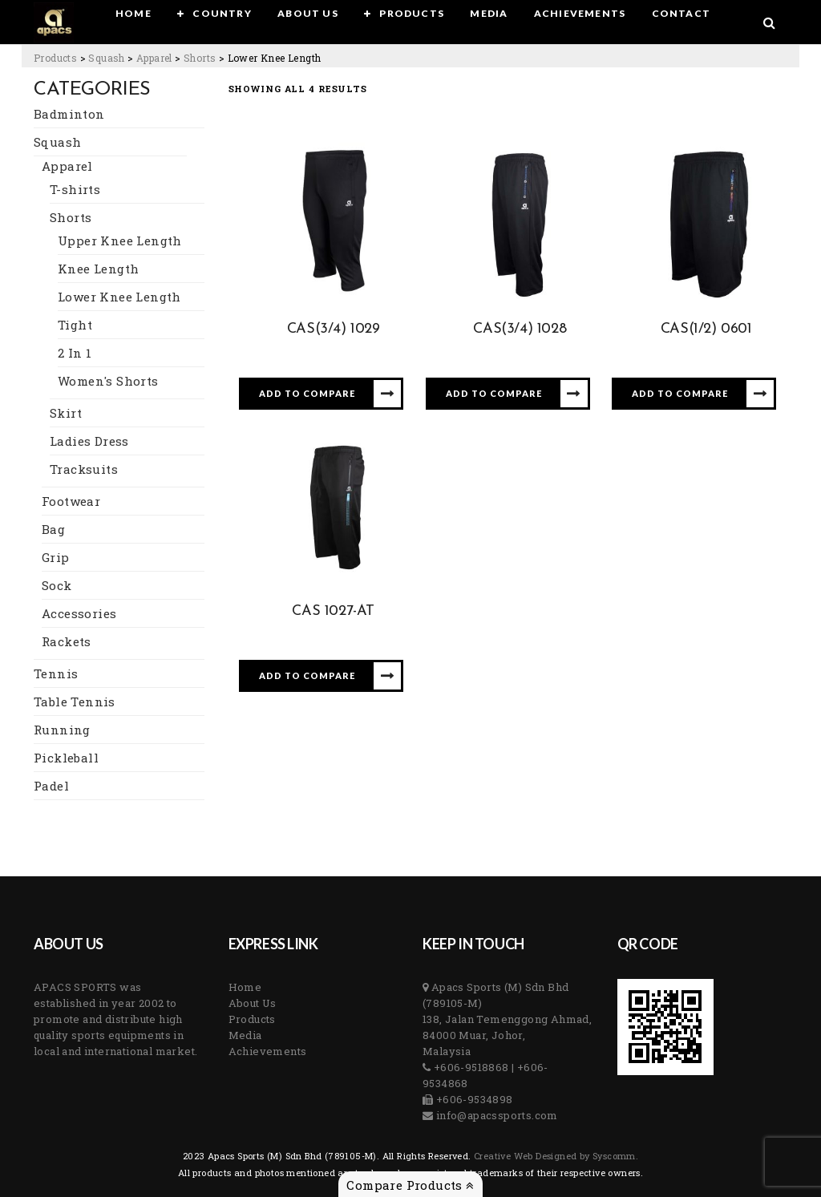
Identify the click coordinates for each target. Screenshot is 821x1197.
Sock (57, 585)
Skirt (66, 413)
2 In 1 (74, 353)
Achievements (268, 1051)
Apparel (67, 166)
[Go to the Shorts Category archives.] (200, 57)
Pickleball (66, 758)
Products (252, 1019)
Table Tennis (74, 702)
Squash (57, 142)
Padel (51, 786)
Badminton (69, 114)
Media (245, 1035)
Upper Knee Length (120, 241)
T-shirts (75, 189)
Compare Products (410, 1185)
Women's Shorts (108, 381)
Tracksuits (84, 469)
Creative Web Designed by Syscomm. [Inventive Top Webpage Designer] (555, 1156)
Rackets (66, 641)
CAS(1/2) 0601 (706, 329)
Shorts (70, 217)
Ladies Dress (89, 441)
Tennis (56, 673)
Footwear (71, 501)
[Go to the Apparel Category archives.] (154, 57)
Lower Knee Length (119, 297)
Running (62, 730)
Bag (53, 529)
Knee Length (98, 269)
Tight (75, 325)
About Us (253, 1003)
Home (245, 987)
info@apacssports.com (495, 1115)
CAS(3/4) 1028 (519, 329)
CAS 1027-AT (333, 611)
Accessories (79, 613)
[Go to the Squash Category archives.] (106, 57)
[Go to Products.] (55, 57)
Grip (56, 557)
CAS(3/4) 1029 (333, 329)
